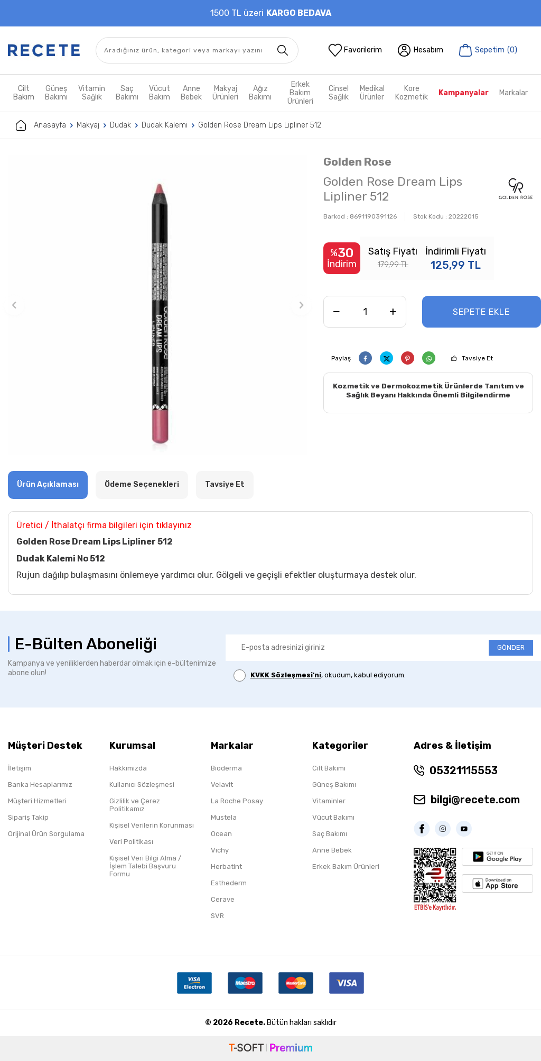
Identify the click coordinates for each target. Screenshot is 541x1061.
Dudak (120, 125)
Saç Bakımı (127, 93)
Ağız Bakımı (260, 93)
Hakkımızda (128, 768)
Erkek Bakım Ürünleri (300, 93)
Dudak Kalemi (165, 125)
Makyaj (88, 125)
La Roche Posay (237, 801)
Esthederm (229, 883)
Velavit (222, 784)
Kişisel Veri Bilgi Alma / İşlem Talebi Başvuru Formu (145, 866)
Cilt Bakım (23, 93)
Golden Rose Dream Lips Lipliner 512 (259, 125)
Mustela (224, 817)
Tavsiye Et (477, 358)
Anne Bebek (191, 93)
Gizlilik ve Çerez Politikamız (134, 805)
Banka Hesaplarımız (40, 784)
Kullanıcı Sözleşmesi (141, 784)
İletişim (19, 768)
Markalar (513, 92)
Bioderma (226, 768)
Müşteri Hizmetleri (37, 801)
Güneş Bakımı (56, 93)
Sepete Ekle (481, 312)
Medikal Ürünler (372, 93)
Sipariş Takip (28, 817)
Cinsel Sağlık (339, 93)
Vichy (220, 850)
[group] (157, 305)
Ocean (221, 834)
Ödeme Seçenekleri (142, 484)
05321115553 (464, 770)
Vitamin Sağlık (91, 93)
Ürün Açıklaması (48, 484)
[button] (14, 305)
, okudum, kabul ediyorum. (320, 675)
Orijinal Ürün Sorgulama (46, 834)
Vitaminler (329, 801)
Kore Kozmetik (411, 93)
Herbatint (226, 866)
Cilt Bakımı (329, 768)
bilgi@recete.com (475, 799)
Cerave (223, 899)
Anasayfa (41, 125)
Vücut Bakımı (333, 817)
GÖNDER (511, 647)
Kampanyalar (464, 92)
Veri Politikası (131, 842)
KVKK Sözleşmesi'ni (285, 675)
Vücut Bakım (159, 93)
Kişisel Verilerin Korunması (151, 825)
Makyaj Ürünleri (225, 93)
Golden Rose (357, 161)
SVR (217, 916)
